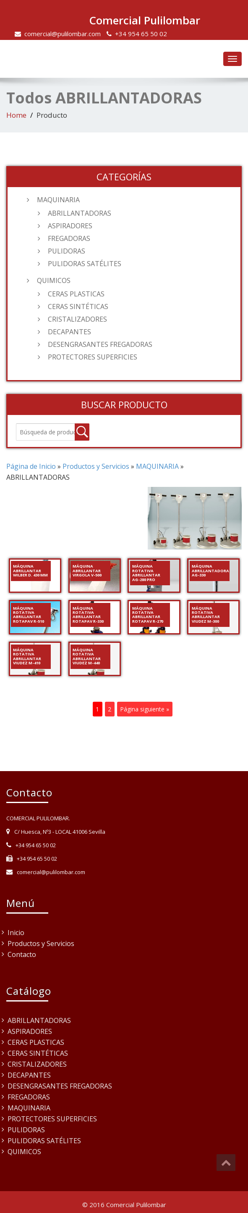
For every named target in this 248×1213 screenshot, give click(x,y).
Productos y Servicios (41, 943)
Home (16, 115)
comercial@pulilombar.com (62, 33)
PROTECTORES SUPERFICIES (92, 357)
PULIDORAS (66, 251)
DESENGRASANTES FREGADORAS (100, 344)
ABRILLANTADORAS (79, 213)
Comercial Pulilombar (144, 20)
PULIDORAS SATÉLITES (84, 263)
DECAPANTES (69, 332)
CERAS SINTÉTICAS (78, 306)
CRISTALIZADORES (77, 319)
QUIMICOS (53, 280)
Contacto (22, 954)
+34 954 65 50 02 (141, 33)
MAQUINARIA (58, 200)
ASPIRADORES (70, 226)
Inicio (16, 932)
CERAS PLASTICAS (76, 294)
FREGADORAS (69, 238)
